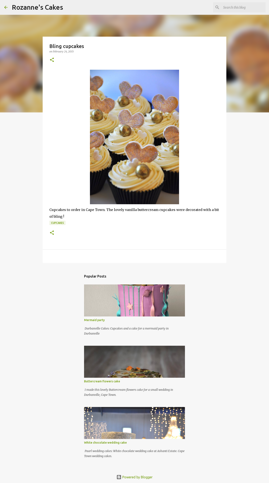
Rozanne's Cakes (37, 7)
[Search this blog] (244, 7)
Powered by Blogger (134, 477)
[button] (51, 60)
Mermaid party (94, 320)
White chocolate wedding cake (105, 442)
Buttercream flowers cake (102, 381)
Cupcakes (57, 222)
